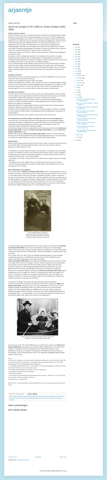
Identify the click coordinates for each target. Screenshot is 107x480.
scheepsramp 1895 (43, 396)
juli (77, 87)
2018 (76, 61)
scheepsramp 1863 (33, 396)
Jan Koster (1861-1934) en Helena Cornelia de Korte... (85, 100)
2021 (76, 54)
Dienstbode (20, 396)
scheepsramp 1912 (53, 396)
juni (77, 90)
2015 (76, 68)
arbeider (15, 396)
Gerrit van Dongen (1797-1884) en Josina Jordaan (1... (85, 111)
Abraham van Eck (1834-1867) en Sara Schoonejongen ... (87, 115)
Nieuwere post (13, 457)
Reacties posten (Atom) (23, 460)
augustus (79, 85)
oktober (78, 80)
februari (78, 134)
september (79, 83)
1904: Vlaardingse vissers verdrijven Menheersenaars (86, 131)
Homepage (38, 457)
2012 (76, 140)
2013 (76, 73)
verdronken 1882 (25, 398)
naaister (26, 396)
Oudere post (63, 457)
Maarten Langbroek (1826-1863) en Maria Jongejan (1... (86, 123)
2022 (76, 52)
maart (78, 97)
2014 (76, 71)
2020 (76, 56)
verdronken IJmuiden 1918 (36, 398)
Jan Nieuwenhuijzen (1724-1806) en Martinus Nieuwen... (86, 119)
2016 (76, 66)
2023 (76, 49)
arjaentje (20, 9)
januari (78, 137)
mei (77, 92)
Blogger (65, 471)
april (77, 95)
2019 (76, 59)
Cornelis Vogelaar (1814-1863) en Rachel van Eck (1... (85, 127)
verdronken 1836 (16, 398)
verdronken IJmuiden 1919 (50, 398)
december (79, 75)
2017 (76, 64)
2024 (76, 47)
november (79, 78)
